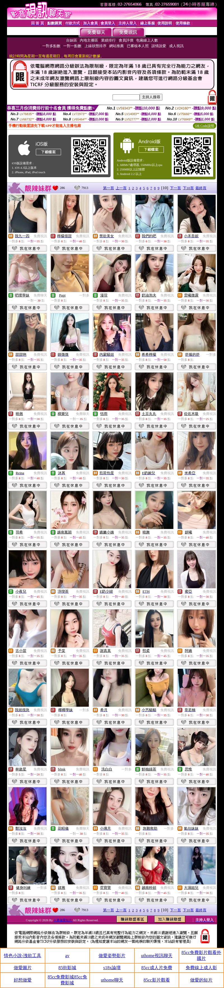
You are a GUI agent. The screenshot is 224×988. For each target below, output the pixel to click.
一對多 (84, 295)
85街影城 (67, 967)
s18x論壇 (112, 967)
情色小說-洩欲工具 (22, 955)
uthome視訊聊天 (156, 955)
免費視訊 (40, 236)
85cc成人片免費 (156, 967)
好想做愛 (23, 980)
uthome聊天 (112, 980)
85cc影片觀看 (156, 980)
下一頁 (175, 188)
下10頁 (188, 188)
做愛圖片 (23, 967)
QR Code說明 (204, 126)
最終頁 (200, 188)
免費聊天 (40, 295)
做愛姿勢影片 (112, 955)
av (67, 955)
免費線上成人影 (201, 967)
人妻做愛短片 (63, 920)
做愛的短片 (201, 980)
